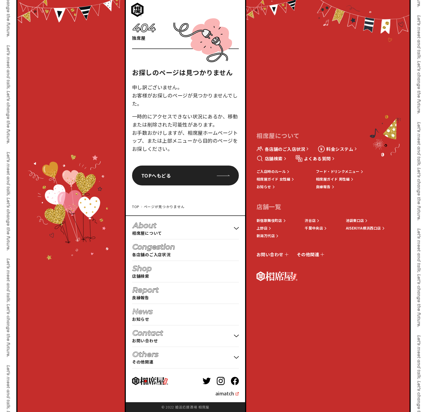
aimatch (224, 393)
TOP (135, 206)
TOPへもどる (185, 175)
